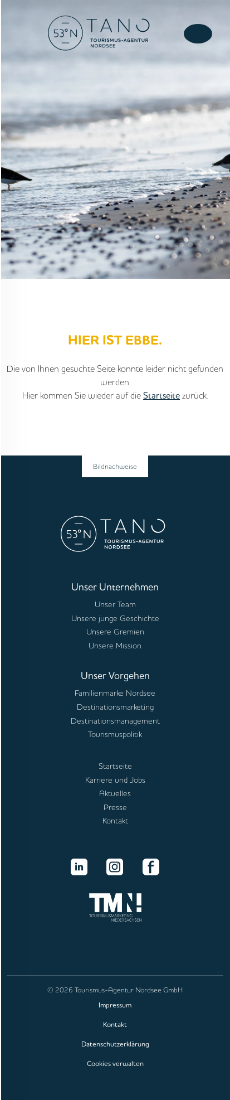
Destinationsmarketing (115, 707)
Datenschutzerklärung (115, 1043)
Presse (115, 807)
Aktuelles (115, 793)
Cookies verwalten (115, 1063)
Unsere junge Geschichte (115, 618)
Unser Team (115, 604)
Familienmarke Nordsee (115, 693)
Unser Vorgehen (115, 675)
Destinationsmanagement (115, 721)
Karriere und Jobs (115, 780)
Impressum (115, 1004)
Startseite (161, 395)
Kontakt (115, 821)
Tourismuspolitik (115, 734)
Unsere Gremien (115, 632)
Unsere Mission (115, 646)
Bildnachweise (115, 466)
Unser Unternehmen (115, 586)
